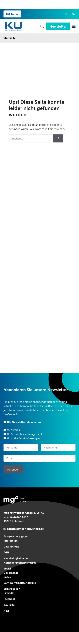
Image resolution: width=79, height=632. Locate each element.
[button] (42, 26)
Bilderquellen (12, 588)
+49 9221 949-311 (17, 536)
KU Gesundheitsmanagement (24, 433)
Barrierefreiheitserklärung (20, 583)
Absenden (13, 469)
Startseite (10, 38)
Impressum (11, 540)
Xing (6, 610)
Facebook (9, 599)
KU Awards (13, 429)
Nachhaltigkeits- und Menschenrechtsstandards (20, 560)
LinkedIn (9, 592)
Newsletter (58, 26)
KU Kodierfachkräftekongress (24, 438)
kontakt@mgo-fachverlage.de (25, 528)
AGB (6, 552)
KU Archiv (12, 13)
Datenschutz (11, 546)
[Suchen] (58, 138)
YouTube (9, 605)
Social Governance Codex (11, 572)
